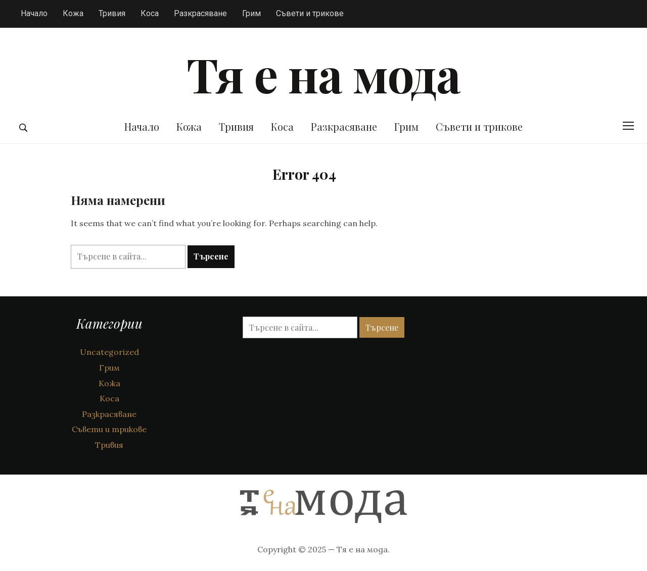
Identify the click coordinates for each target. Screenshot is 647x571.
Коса (150, 13)
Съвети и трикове (310, 13)
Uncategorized (109, 352)
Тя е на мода (323, 74)
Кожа (73, 13)
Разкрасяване (200, 13)
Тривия (112, 13)
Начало (34, 13)
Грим (251, 13)
